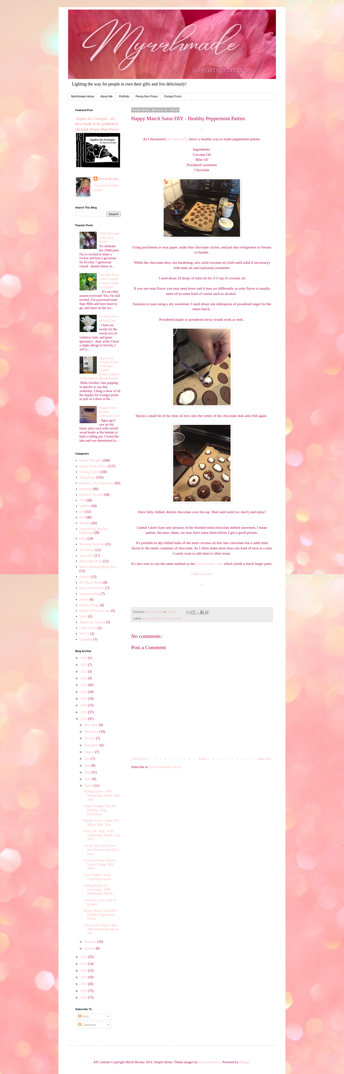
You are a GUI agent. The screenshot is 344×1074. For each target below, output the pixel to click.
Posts (83, 1016)
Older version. (201, 574)
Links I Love (88, 628)
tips (82, 511)
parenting (86, 489)
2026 (84, 658)
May (87, 772)
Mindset (85, 523)
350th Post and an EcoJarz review (109, 237)
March (89, 785)
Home (203, 759)
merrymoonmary (210, 1062)
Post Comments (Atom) (165, 767)
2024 (84, 665)
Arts (82, 517)
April (88, 779)
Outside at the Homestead (97, 483)
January (90, 948)
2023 (84, 671)
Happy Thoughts (91, 460)
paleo (83, 538)
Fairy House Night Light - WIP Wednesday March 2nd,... (101, 929)
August (89, 752)
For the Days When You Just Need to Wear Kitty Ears (101, 850)
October (90, 738)
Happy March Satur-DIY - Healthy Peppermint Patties (101, 915)
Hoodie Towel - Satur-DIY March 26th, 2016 (101, 823)
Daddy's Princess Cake (95, 611)
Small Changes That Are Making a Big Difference (100, 810)
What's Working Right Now (98, 567)
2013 (84, 970)
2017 (84, 712)
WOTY (85, 633)
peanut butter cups (209, 564)
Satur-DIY (175, 618)
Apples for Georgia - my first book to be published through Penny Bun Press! (97, 124)
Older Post (264, 759)
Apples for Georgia (92, 622)
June (87, 765)
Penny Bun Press (146, 96)
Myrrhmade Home (82, 96)
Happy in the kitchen (155, 618)
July (87, 758)
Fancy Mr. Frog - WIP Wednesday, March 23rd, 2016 (102, 835)
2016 (84, 719)
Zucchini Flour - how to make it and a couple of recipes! (109, 281)
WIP (83, 500)
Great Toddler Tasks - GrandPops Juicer (98, 877)
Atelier (84, 599)
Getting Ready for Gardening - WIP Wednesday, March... (99, 889)
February (90, 942)
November (91, 731)
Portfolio (124, 96)
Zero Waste (87, 550)
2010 (84, 991)
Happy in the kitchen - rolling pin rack (109, 412)
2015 (84, 957)
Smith (83, 616)
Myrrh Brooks (108, 179)
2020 (84, 692)
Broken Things (89, 605)
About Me (106, 96)
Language (86, 639)
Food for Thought (91, 494)
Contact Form (172, 96)
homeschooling (90, 594)
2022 (84, 678)
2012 (84, 977)
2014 (84, 964)
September (91, 745)
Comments (87, 1025)
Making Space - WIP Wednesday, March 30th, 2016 (102, 795)
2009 (84, 997)
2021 (84, 685)
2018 (84, 705)
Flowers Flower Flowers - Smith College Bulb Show (101, 864)
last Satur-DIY (176, 139)
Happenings (88, 477)
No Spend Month (91, 582)
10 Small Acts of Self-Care (108, 318)
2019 (84, 698)
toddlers (85, 506)
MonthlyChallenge (92, 544)
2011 (84, 984)
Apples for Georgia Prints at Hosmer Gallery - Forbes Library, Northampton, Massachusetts (100, 368)
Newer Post (140, 759)
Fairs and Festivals (92, 588)
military (85, 577)
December (91, 725)
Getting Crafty (89, 472)
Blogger (244, 1062)
